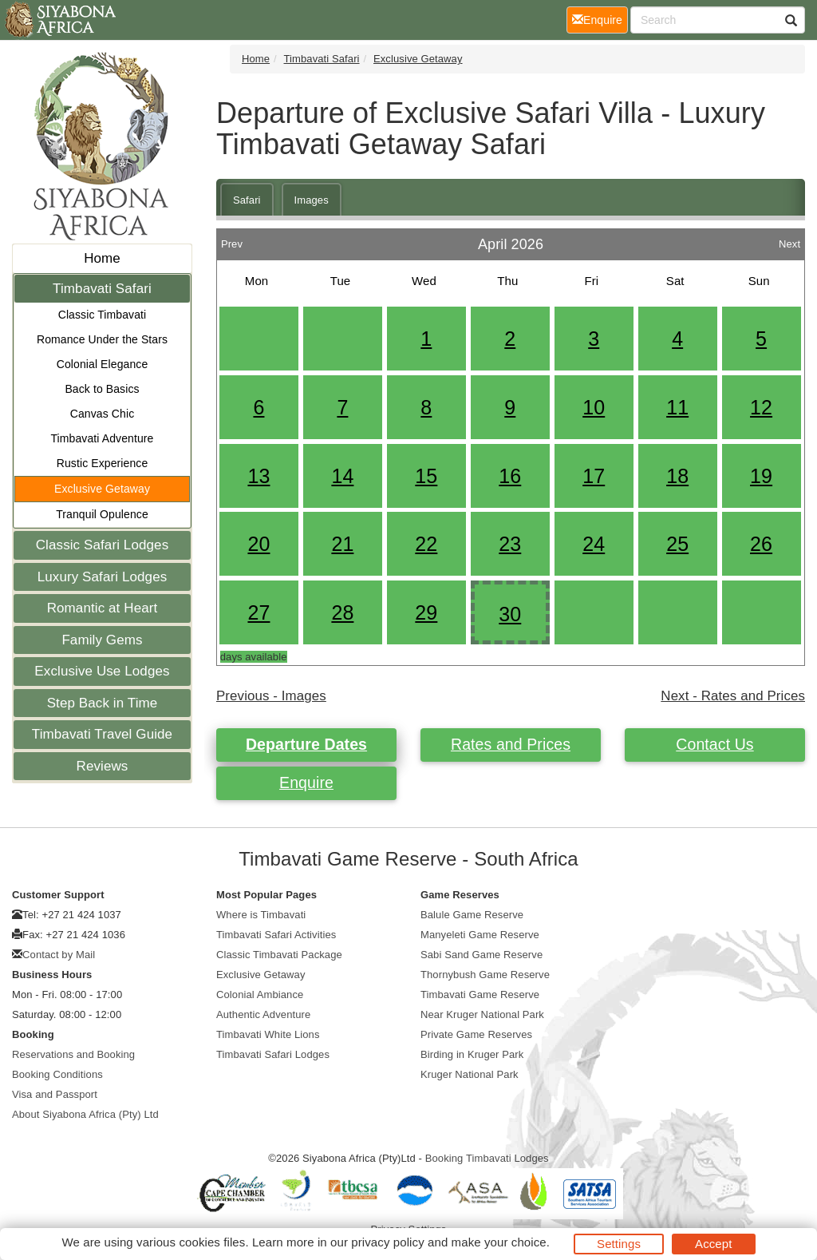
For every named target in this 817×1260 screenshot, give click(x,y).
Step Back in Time (102, 703)
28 (342, 612)
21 (342, 544)
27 (258, 612)
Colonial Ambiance (259, 994)
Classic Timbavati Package (279, 955)
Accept (713, 1243)
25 (677, 544)
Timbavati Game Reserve (479, 994)
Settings (619, 1243)
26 (761, 544)
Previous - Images (271, 695)
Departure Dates (306, 744)
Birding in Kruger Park (471, 1054)
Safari (247, 200)
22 (426, 544)
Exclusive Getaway (102, 488)
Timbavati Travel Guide (102, 734)
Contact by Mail (58, 955)
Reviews (102, 766)
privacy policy (387, 1242)
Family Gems (101, 640)
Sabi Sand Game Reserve (481, 955)
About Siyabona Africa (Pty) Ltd (85, 1114)
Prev (232, 240)
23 (510, 544)
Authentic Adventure (263, 1014)
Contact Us (714, 744)
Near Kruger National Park (482, 1014)
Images (311, 200)
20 (258, 544)
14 (342, 476)
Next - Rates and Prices (733, 695)
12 (761, 407)
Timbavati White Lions (268, 1034)
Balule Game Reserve (471, 915)
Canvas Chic (102, 413)
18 (677, 476)
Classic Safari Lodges (102, 545)
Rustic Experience (102, 463)
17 (593, 476)
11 (677, 407)
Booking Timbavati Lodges (487, 1158)
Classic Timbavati (102, 314)
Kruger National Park (469, 1074)
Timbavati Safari (102, 288)
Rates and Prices (510, 744)
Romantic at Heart (102, 608)
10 (593, 407)
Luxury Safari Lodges (102, 576)
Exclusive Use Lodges (101, 671)
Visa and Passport (54, 1094)
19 (761, 476)
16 (510, 476)
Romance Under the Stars (102, 339)
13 (258, 476)
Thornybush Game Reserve (485, 975)
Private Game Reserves (476, 1034)
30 (510, 614)
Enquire (306, 782)
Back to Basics (102, 388)
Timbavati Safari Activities (276, 935)
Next (789, 240)
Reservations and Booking (73, 1054)
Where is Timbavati (261, 915)
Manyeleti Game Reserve (479, 935)
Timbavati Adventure (101, 438)
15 (426, 476)
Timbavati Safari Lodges (273, 1054)
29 (426, 612)
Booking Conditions (57, 1074)
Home (102, 258)
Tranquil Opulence (102, 514)
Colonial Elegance (102, 364)
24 (593, 544)
